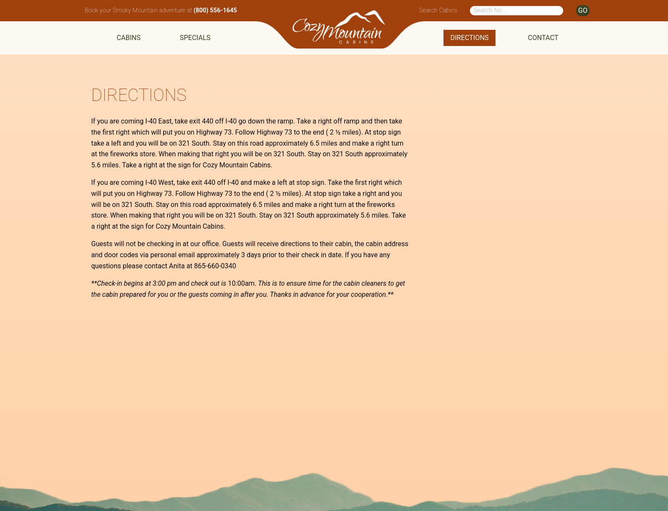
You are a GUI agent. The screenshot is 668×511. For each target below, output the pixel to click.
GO (582, 10)
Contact (543, 38)
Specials (195, 38)
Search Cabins (438, 10)
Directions (469, 38)
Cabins (129, 38)
